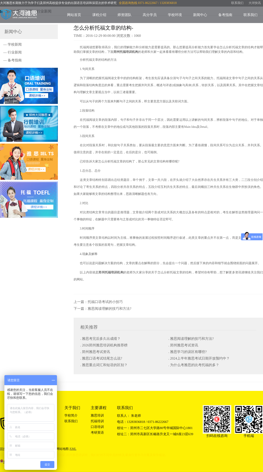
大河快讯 (255, 3)
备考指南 (225, 15)
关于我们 (72, 408)
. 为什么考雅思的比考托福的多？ (193, 365)
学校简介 (71, 415)
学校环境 (175, 15)
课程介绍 (99, 15)
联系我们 (237, 3)
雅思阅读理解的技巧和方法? (109, 308)
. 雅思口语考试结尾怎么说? (101, 358)
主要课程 (99, 408)
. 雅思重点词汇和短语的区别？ (104, 365)
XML (72, 449)
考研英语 (97, 432)
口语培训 (97, 427)
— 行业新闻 (12, 52)
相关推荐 (89, 327)
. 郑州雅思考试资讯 (183, 345)
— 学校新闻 (12, 44)
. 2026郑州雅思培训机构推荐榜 (104, 345)
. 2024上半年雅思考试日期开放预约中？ (199, 358)
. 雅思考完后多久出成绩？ (100, 338)
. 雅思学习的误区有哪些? (187, 352)
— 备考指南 (12, 60)
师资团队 (124, 15)
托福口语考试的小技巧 (105, 302)
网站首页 (74, 15)
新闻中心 (200, 15)
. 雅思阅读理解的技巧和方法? (191, 338)
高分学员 (150, 15)
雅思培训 (97, 415)
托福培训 (97, 421)
